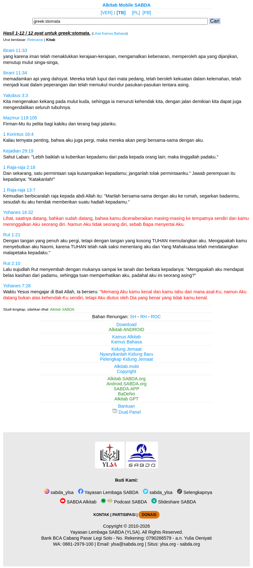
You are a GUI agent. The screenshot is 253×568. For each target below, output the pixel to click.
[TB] (121, 12)
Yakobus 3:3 (15, 95)
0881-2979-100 (78, 544)
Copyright (126, 371)
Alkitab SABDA (62, 309)
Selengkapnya (194, 492)
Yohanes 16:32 (18, 212)
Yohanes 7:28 (17, 285)
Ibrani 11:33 (15, 50)
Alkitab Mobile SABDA (127, 5)
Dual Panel (126, 412)
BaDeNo (126, 393)
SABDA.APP (126, 388)
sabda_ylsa (59, 492)
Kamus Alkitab (126, 336)
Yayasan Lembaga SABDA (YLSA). (105, 532)
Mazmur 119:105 (20, 117)
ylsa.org (168, 544)
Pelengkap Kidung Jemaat (126, 359)
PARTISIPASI (123, 515)
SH (133, 316)
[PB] (147, 12)
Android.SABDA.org (126, 383)
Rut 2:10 (11, 263)
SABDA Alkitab (78, 501)
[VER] (107, 12)
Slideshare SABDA (173, 501)
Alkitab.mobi (126, 366)
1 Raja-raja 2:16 (19, 167)
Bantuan (126, 406)
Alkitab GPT (127, 398)
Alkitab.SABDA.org (127, 378)
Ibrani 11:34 (15, 72)
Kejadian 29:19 (18, 150)
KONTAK (101, 515)
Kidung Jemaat (126, 349)
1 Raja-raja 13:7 (19, 189)
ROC (156, 316)
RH (143, 316)
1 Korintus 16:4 (18, 134)
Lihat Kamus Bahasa (109, 33)
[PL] (136, 12)
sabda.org (190, 544)
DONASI (149, 515)
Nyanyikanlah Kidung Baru (126, 354)
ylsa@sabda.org (127, 544)
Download (126, 324)
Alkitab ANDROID (126, 329)
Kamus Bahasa (126, 341)
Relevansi (35, 40)
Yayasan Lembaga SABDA (108, 492)
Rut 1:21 (11, 234)
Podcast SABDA (124, 501)
